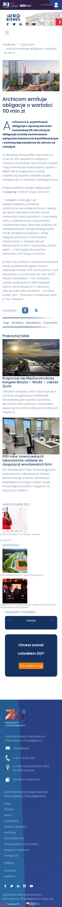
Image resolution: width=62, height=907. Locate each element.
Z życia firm (27, 44)
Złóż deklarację (31, 666)
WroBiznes (9, 44)
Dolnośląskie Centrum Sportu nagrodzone (21, 575)
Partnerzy (10, 832)
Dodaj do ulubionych (27, 779)
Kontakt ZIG (5, 540)
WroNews (17, 323)
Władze (9, 809)
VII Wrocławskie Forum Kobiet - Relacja (20, 534)
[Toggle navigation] (7, 32)
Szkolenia (10, 870)
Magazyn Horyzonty (16, 850)
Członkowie (11, 821)
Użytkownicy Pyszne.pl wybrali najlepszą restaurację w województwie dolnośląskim (28, 606)
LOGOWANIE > (50, 5)
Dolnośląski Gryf (14, 838)
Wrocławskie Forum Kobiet (21, 844)
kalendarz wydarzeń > (21, 612)
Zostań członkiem (15, 827)
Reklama (9, 876)
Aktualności (33, 323)
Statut (8, 815)
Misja (7, 803)
